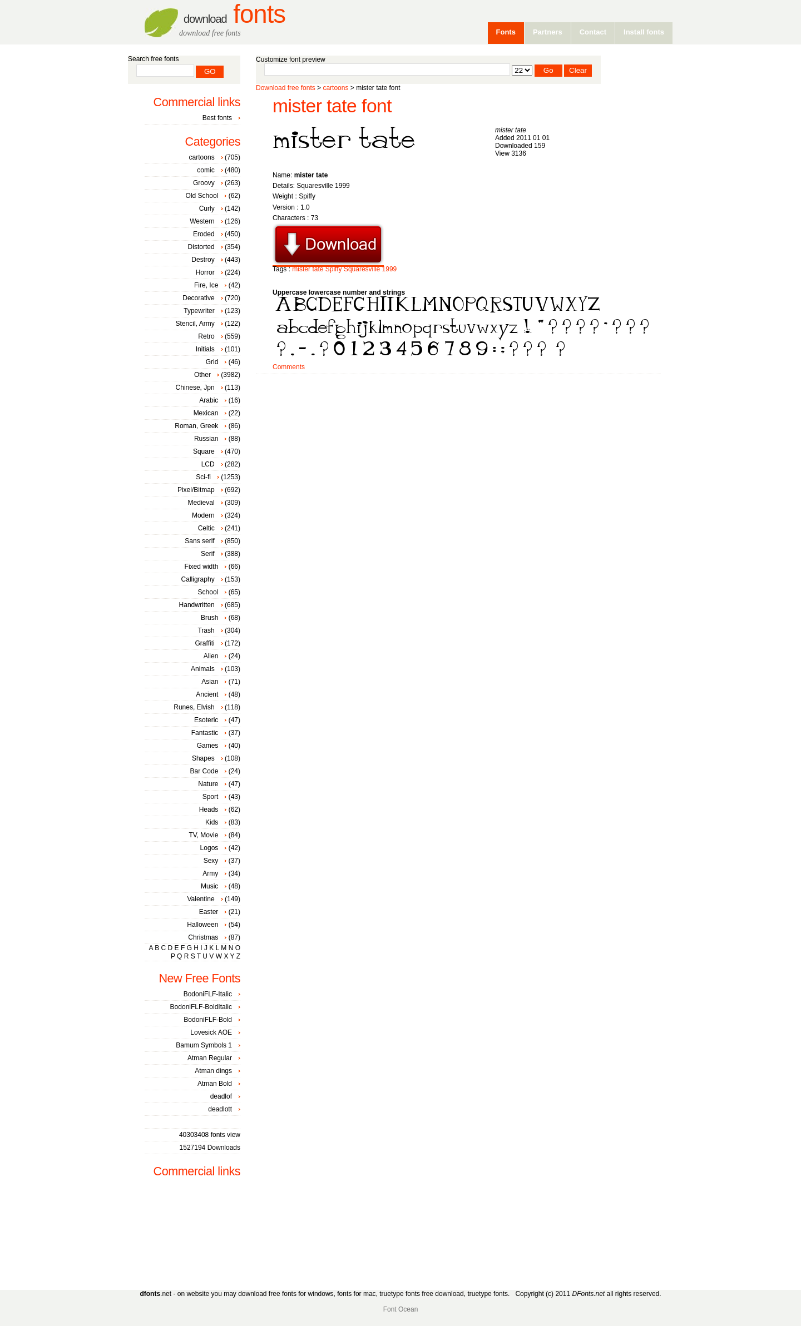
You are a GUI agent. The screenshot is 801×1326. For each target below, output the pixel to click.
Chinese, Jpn (195, 387)
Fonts (234, 14)
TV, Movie (203, 835)
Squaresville (362, 269)
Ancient (207, 694)
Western (202, 221)
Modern (203, 515)
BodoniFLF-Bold (208, 1020)
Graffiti (205, 643)
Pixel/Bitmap (196, 490)
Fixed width (202, 566)
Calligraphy (198, 579)
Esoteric (206, 720)
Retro (206, 336)
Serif (208, 554)
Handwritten (197, 605)
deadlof (221, 1096)
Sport (210, 797)
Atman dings (213, 1071)
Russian (206, 439)
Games (208, 745)
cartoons (335, 88)
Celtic (206, 528)
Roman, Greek (196, 426)
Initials (205, 349)
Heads (209, 809)
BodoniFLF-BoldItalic (201, 1007)
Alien (211, 656)
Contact (593, 32)
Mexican (206, 413)
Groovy (204, 183)
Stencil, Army (195, 323)
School (208, 592)
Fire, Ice (206, 285)
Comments (289, 367)
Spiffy (333, 269)
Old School (202, 196)
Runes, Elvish (194, 707)
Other (202, 375)
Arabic (208, 400)
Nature (208, 784)
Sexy (211, 861)
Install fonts (644, 32)
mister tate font (332, 106)
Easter (209, 912)
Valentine (200, 899)
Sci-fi (203, 477)
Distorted (201, 247)
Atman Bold (214, 1083)
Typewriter (199, 311)
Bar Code (204, 771)
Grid (212, 362)
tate (317, 269)
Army (210, 873)
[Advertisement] (458, 410)
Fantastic (205, 733)
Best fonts (217, 118)
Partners (547, 32)
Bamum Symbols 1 (204, 1045)
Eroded (204, 234)
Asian (209, 682)
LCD (208, 464)
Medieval (201, 502)
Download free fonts (285, 88)
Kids (211, 822)
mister (301, 269)
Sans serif (199, 541)
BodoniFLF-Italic (208, 994)
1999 (389, 269)
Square (204, 451)
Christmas (203, 937)
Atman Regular (209, 1058)
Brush (209, 618)
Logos (209, 848)
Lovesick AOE (211, 1032)
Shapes (203, 758)
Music (209, 886)
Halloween (202, 924)
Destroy (202, 260)
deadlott (220, 1109)
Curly (207, 208)
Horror (205, 272)
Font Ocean (400, 1309)
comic (205, 170)
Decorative (198, 298)
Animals (203, 669)
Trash (205, 630)
